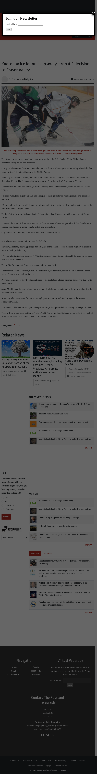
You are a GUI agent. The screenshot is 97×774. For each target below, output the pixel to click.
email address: (11, 24)
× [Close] (93, 13)
